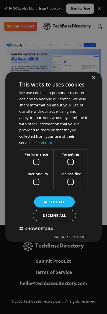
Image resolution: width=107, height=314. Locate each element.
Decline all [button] (54, 215)
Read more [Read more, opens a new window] (45, 142)
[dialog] (53, 157)
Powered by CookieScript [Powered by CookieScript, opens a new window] (69, 237)
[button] (36, 228)
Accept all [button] (54, 201)
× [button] (93, 78)
